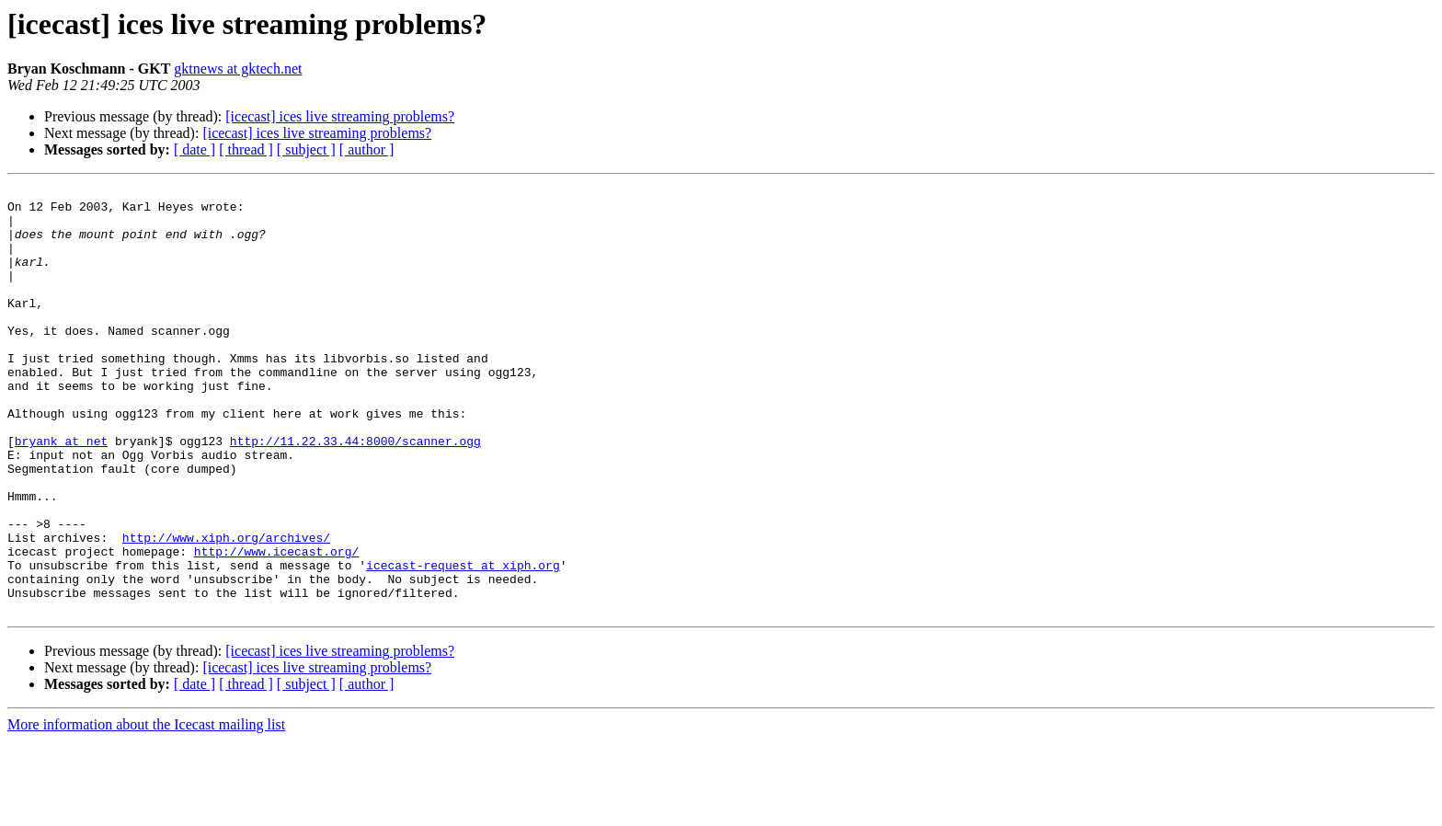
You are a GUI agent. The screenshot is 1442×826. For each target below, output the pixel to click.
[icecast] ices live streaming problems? (339, 116)
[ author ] (367, 149)
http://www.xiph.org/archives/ (226, 609)
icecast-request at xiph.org (463, 642)
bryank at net (61, 493)
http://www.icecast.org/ (276, 625)
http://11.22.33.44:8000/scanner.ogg (355, 493)
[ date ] (194, 149)
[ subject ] (306, 149)
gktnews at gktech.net (238, 68)
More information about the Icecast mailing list (146, 810)
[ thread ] (246, 149)
